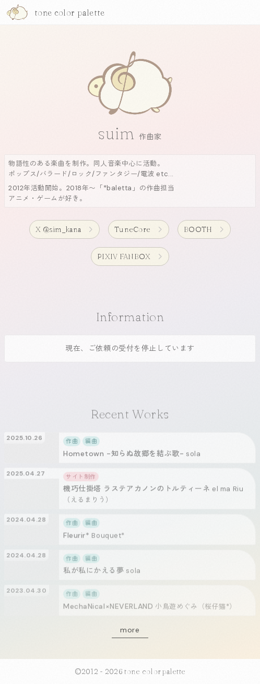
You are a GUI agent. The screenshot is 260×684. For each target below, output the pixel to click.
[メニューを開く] (249, 12)
